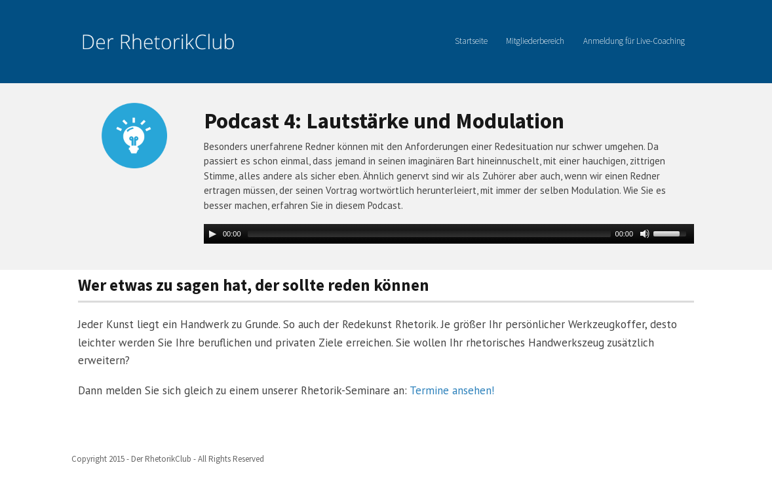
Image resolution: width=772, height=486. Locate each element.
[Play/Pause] (212, 234)
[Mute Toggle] (645, 234)
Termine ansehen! (452, 390)
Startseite (471, 41)
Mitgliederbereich (535, 41)
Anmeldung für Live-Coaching (634, 41)
